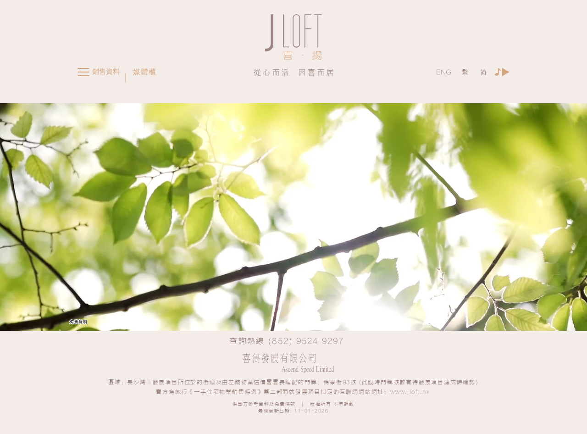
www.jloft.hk (410, 392)
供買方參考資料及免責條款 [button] (264, 404)
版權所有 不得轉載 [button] (332, 404)
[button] (83, 72)
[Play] (505, 72)
